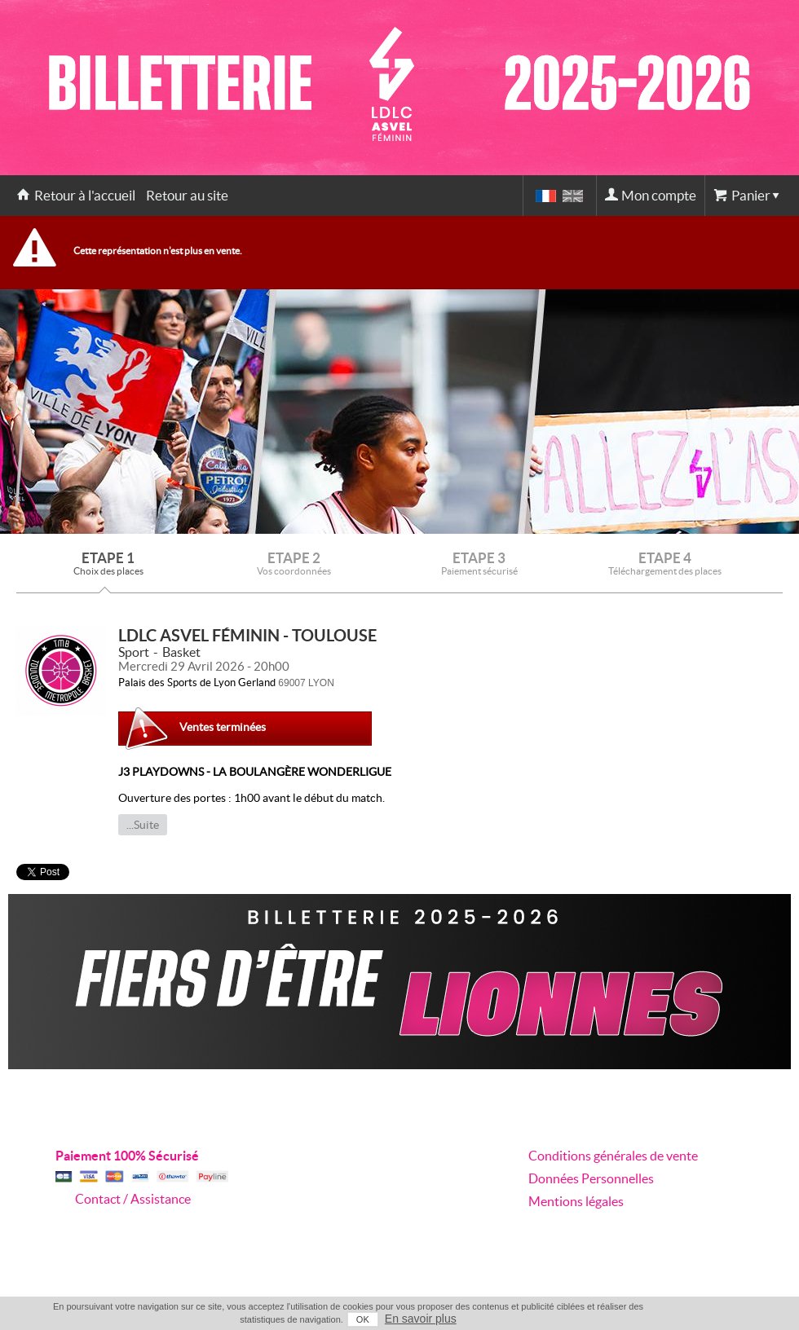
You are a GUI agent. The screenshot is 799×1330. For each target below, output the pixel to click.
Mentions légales (576, 1201)
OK (362, 1319)
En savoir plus (421, 1318)
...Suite (142, 824)
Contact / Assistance (133, 1198)
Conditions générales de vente (613, 1155)
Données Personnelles (591, 1178)
